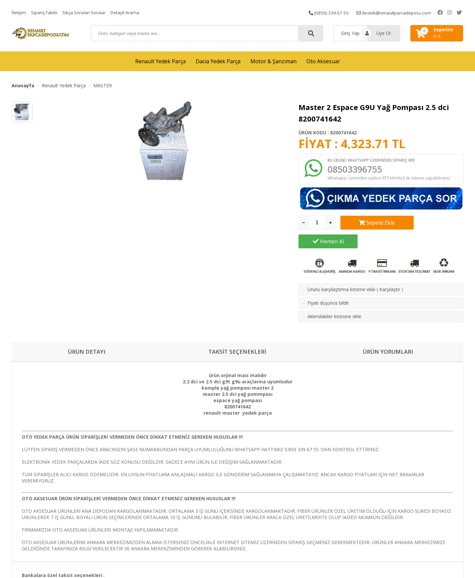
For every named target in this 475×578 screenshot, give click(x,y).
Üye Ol (383, 33)
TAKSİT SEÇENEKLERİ (237, 335)
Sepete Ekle (370, 224)
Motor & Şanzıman (273, 61)
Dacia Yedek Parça (218, 61)
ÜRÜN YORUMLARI (388, 335)
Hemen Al (434, 224)
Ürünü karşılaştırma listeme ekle (341, 272)
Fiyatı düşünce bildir (328, 285)
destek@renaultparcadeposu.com (402, 12)
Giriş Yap (350, 33)
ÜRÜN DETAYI (87, 335)
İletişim (19, 12)
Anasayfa (23, 85)
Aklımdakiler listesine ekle (334, 299)
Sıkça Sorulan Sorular (86, 12)
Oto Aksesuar (323, 61)
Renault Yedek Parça (160, 61)
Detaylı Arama (129, 12)
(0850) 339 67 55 (335, 12)
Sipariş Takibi (45, 12)
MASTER (102, 85)
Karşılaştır (389, 272)
